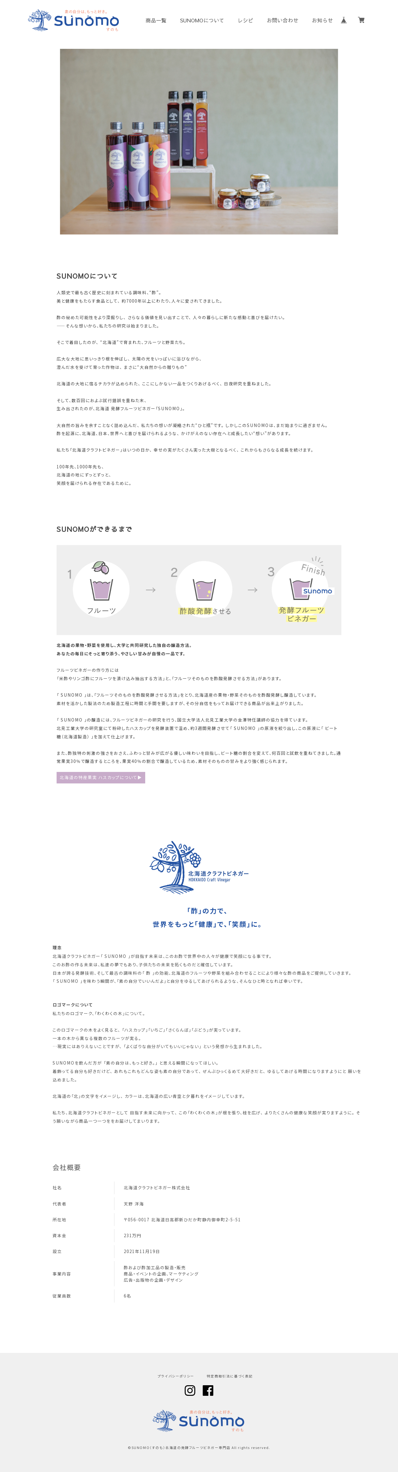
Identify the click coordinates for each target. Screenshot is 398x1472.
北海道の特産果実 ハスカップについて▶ (101, 777)
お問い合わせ (282, 20)
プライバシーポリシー (176, 1376)
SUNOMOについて (202, 20)
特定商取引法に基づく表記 (230, 1376)
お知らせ (322, 20)
